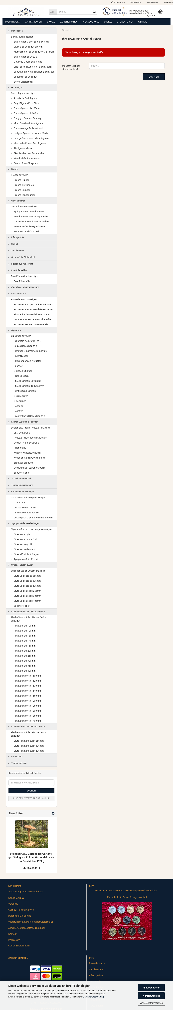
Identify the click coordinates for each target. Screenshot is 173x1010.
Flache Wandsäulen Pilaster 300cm (26, 611)
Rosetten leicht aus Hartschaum (29, 437)
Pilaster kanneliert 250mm (26, 705)
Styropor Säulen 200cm (20, 565)
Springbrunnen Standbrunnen (27, 211)
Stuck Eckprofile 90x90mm (26, 381)
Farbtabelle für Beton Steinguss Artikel (127, 897)
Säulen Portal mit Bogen (25, 554)
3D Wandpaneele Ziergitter (26, 361)
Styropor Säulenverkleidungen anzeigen (31, 529)
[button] (136, 2)
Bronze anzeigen (19, 175)
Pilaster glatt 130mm (23, 635)
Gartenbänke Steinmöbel (21, 257)
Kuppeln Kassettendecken (26, 452)
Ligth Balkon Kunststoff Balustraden (31, 66)
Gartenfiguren (33, 22)
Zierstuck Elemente (22, 462)
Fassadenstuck (17, 293)
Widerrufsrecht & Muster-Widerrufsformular (30, 921)
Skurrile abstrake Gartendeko (27, 153)
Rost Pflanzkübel (17, 270)
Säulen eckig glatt (21, 544)
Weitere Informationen (151, 1003)
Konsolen (17, 406)
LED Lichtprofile (20, 432)
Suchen (154, 76)
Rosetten (17, 411)
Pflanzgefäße (90, 22)
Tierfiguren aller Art (22, 148)
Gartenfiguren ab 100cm (25, 113)
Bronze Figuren (20, 180)
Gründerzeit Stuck (21, 371)
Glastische (18, 502)
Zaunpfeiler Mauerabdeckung (23, 287)
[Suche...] (53, 12)
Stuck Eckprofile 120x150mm (27, 386)
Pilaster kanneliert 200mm (26, 700)
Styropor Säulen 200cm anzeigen (28, 570)
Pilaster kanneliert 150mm (26, 695)
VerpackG (13, 903)
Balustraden (12, 22)
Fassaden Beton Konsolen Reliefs (29, 324)
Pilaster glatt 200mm (23, 650)
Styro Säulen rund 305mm (26, 580)
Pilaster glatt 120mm (23, 630)
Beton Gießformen (22, 81)
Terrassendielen (17, 763)
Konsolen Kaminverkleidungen (28, 457)
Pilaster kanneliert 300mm (26, 710)
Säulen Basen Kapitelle (24, 346)
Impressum (14, 940)
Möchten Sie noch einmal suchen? (71, 68)
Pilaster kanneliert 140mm (26, 690)
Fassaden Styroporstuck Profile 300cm (32, 304)
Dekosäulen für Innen (23, 507)
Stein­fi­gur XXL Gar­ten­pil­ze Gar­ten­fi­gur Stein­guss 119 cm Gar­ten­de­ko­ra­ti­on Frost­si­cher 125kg (31, 857)
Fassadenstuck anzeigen (24, 299)
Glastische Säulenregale (21, 491)
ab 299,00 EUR (31, 868)
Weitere (142, 22)
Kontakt (12, 934)
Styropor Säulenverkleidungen (23, 523)
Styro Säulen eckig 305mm (26, 595)
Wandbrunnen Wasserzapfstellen (29, 216)
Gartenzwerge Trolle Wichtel (26, 128)
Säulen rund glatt (21, 534)
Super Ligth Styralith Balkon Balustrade (32, 71)
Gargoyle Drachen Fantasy (26, 118)
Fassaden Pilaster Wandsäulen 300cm (32, 309)
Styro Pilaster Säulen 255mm (27, 740)
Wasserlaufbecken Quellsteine (28, 226)
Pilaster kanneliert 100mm (26, 675)
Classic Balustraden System (26, 46)
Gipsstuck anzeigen (21, 336)
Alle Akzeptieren (151, 987)
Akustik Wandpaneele (20, 478)
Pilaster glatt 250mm (23, 655)
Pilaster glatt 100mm (23, 625)
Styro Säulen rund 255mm (26, 575)
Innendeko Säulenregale (24, 512)
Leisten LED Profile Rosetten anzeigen (30, 427)
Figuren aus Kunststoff (20, 264)
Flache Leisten (20, 376)
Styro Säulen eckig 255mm (26, 590)
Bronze (51, 22)
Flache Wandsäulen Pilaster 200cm (26, 726)
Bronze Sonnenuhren (23, 195)
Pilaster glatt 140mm (23, 640)
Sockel (108, 22)
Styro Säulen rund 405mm (26, 585)
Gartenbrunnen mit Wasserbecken (30, 221)
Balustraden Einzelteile (24, 56)
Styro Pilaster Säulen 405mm (27, 750)
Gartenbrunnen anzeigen (24, 206)
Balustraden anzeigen (22, 36)
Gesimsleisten (19, 396)
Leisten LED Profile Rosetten (23, 422)
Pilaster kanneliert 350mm (26, 715)
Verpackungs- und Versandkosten (25, 891)
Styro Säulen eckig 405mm (26, 600)
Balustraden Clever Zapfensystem (30, 41)
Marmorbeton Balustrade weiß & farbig (32, 51)
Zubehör (16, 366)
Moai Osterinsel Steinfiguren (27, 123)
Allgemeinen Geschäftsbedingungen (26, 928)
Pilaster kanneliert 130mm (26, 685)
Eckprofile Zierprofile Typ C (26, 341)
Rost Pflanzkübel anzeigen (24, 276)
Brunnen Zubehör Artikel (25, 231)
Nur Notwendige (151, 995)
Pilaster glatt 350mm (23, 665)
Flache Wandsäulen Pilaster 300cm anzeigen (29, 619)
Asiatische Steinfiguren (24, 98)
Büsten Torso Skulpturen (25, 163)
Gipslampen (18, 401)
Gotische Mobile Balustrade (26, 61)
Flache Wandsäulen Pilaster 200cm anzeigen (29, 734)
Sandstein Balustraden (24, 76)
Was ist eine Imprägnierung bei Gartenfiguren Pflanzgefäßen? (127, 890)
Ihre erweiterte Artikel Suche (31, 798)
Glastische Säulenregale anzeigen (28, 497)
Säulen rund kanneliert (24, 539)
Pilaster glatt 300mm (23, 660)
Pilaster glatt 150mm (23, 645)
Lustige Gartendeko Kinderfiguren (30, 138)
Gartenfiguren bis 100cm (25, 108)
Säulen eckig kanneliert (24, 549)
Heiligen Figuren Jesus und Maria (29, 133)
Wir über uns (118, 2)
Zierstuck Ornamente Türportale (29, 351)
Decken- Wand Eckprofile (25, 442)
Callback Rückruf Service (21, 909)
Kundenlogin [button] (152, 2)
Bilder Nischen (19, 356)
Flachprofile (18, 447)
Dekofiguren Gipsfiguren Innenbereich (32, 517)
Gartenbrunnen (68, 22)
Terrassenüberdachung (20, 485)
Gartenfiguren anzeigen (23, 93)
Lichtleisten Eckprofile (23, 391)
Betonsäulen (15, 756)
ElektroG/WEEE (16, 897)
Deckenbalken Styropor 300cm (28, 467)
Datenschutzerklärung (93, 996)
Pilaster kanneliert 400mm (26, 720)
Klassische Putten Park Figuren (28, 143)
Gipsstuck (14, 330)
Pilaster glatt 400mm (23, 670)
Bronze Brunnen (20, 190)
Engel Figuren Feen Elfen (25, 103)
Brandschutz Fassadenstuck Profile (31, 319)
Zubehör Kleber (20, 472)
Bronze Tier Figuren (22, 185)
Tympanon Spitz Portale (25, 559)
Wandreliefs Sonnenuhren (25, 158)
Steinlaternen (125, 22)
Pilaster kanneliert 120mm (26, 680)
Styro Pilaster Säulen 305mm (27, 745)
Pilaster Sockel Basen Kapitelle (28, 416)
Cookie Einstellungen (19, 945)
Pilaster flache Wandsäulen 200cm (30, 314)
